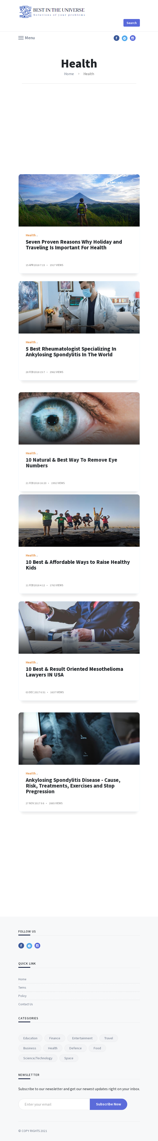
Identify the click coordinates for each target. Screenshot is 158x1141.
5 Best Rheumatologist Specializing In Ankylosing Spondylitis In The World (71, 441)
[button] (26, 37)
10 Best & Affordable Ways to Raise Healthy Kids (78, 613)
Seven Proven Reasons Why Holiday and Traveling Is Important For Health (74, 293)
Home (69, 73)
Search (132, 23)
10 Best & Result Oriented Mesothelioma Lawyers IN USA (74, 761)
